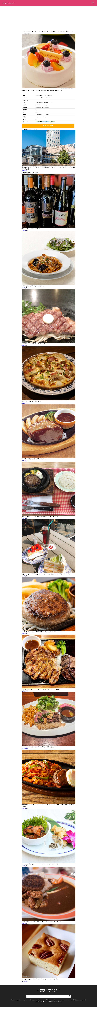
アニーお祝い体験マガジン (8, 3)
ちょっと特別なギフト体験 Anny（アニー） (52, 999)
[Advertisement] (48, 17)
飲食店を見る (25, 230)
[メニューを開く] (92, 3)
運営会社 (13, 999)
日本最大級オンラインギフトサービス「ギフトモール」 (49, 1001)
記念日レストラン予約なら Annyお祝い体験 (75, 999)
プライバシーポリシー (22, 999)
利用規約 (38, 999)
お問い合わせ (32, 999)
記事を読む (24, 170)
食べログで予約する (48, 125)
